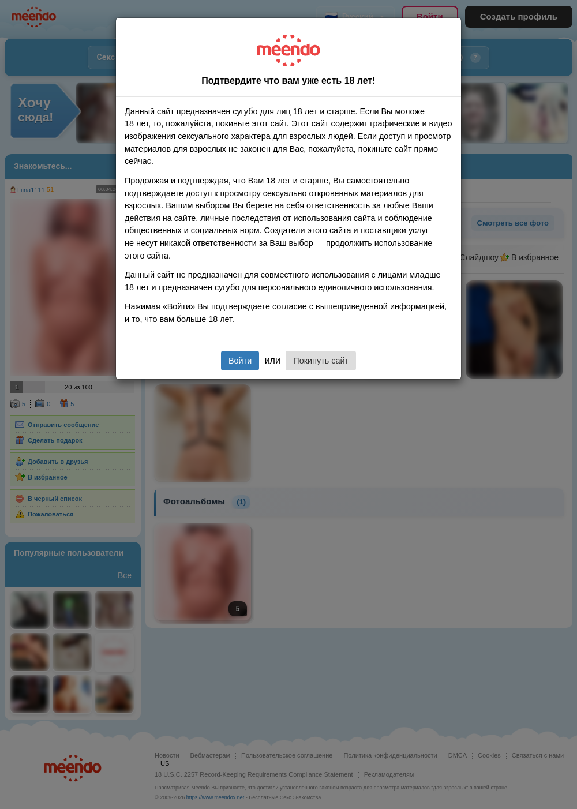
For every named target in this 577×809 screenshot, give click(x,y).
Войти (240, 360)
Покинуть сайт (321, 360)
